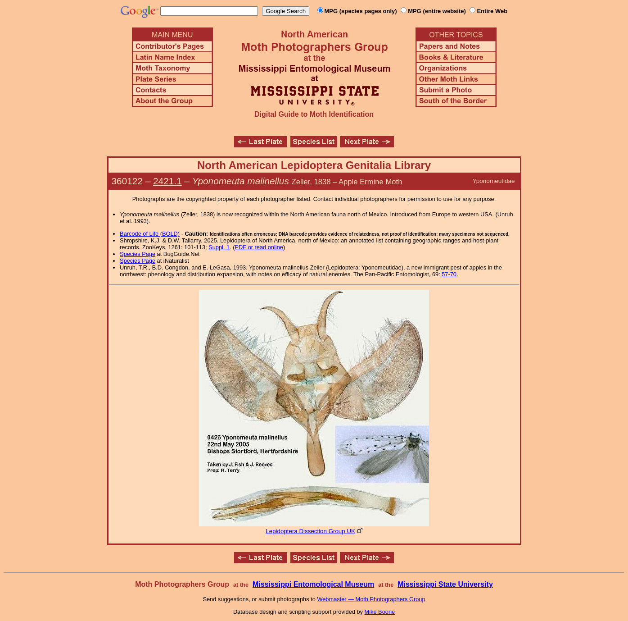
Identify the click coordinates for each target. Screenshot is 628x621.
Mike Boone (380, 611)
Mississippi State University (445, 584)
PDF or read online (259, 247)
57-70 (449, 274)
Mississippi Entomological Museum (313, 584)
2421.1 (167, 181)
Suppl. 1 (219, 247)
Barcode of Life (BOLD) (150, 233)
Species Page (137, 254)
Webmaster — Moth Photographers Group (371, 599)
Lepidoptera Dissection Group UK (310, 531)
